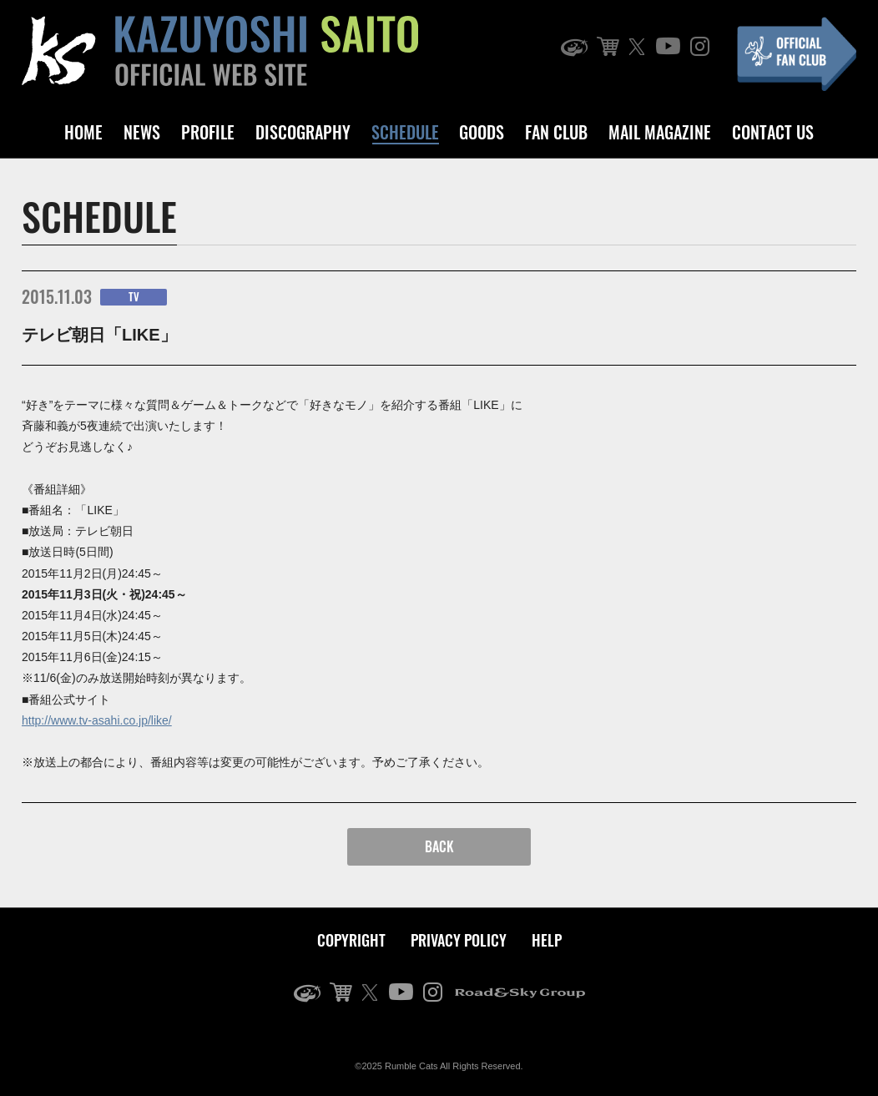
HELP (547, 940)
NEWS (142, 131)
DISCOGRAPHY (303, 131)
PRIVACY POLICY (459, 940)
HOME (83, 131)
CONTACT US (773, 131)
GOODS (481, 131)
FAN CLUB (556, 131)
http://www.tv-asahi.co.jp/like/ (97, 720)
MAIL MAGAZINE (659, 131)
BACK (439, 846)
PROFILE (208, 131)
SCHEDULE (405, 131)
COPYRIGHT (351, 940)
